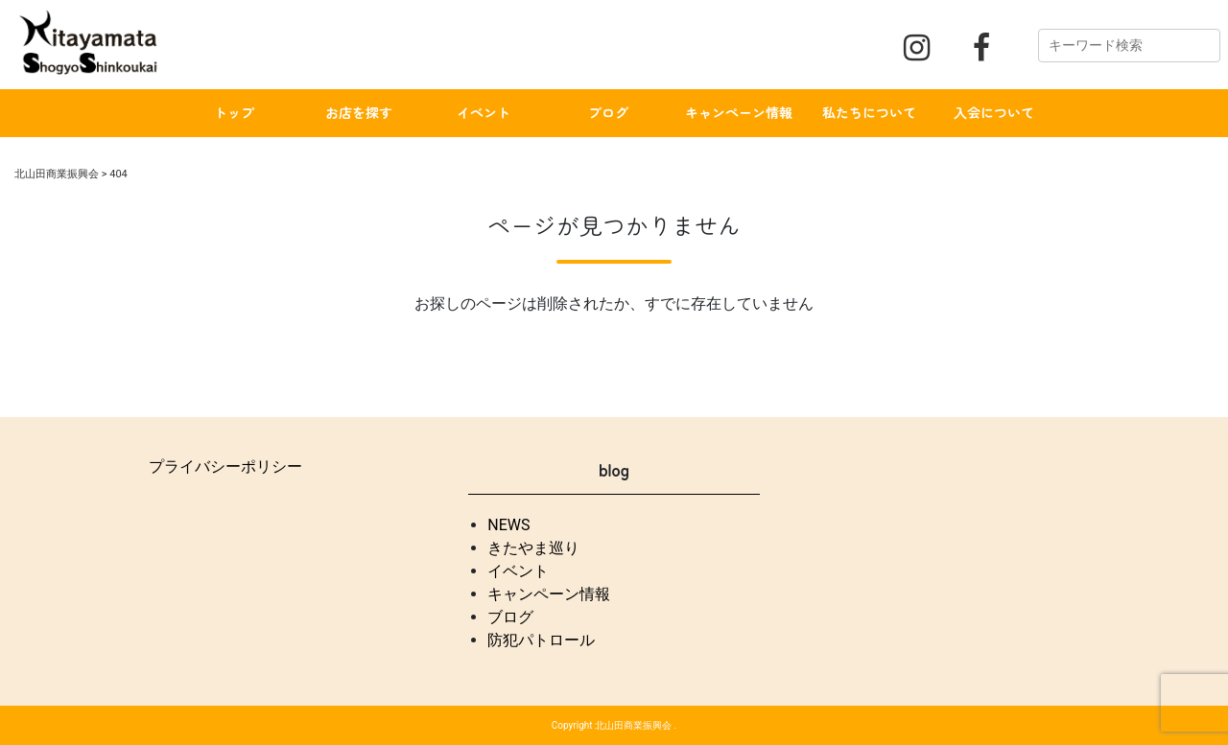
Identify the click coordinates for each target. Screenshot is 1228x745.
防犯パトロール (541, 640)
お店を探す (358, 112)
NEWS (508, 525)
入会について (994, 112)
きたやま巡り (533, 548)
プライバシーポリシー (225, 466)
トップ (234, 112)
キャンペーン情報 (738, 112)
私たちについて (869, 112)
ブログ (608, 112)
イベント (483, 112)
